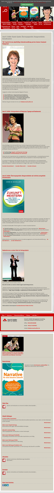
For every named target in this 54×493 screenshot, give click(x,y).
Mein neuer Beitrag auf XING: (10, 440)
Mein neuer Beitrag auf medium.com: (12, 445)
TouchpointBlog (23, 27)
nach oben (34, 315)
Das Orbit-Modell (34, 23)
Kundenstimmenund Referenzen (47, 23)
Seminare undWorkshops (27, 23)
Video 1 (5, 336)
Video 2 (10, 336)
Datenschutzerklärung (19, 315)
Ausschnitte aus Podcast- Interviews (11, 355)
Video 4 (21, 336)
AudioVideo (18, 27)
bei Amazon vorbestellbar (41, 365)
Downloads (5, 470)
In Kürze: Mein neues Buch (9, 418)
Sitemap (28, 315)
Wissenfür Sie (13, 27)
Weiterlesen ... (42, 228)
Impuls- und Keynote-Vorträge (19, 152)
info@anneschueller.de (27, 102)
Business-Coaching (20, 23)
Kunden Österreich (21, 166)
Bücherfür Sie (40, 23)
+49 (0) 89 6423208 (31, 323)
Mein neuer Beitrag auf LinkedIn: (11, 435)
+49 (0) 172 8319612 (32, 325)
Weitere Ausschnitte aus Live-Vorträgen (12, 352)
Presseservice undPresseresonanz (6, 27)
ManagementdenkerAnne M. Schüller (6, 23)
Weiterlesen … (48, 422)
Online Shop (5, 403)
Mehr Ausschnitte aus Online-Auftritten (12, 353)
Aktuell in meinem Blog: (8, 430)
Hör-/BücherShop (30, 27)
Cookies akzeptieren (27, 4)
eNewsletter (5, 457)
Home (3, 315)
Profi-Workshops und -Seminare (18, 153)
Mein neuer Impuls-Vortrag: (9, 425)
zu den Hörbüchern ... (16, 240)
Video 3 (15, 336)
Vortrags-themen (14, 23)
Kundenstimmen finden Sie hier (24, 305)
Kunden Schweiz (32, 166)
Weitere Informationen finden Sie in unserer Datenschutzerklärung (30, 2)
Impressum (9, 315)
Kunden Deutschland (8, 166)
